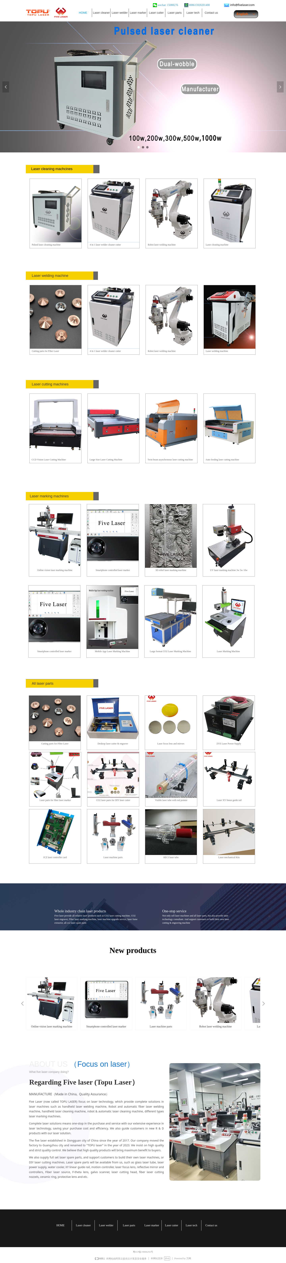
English (242, 14)
